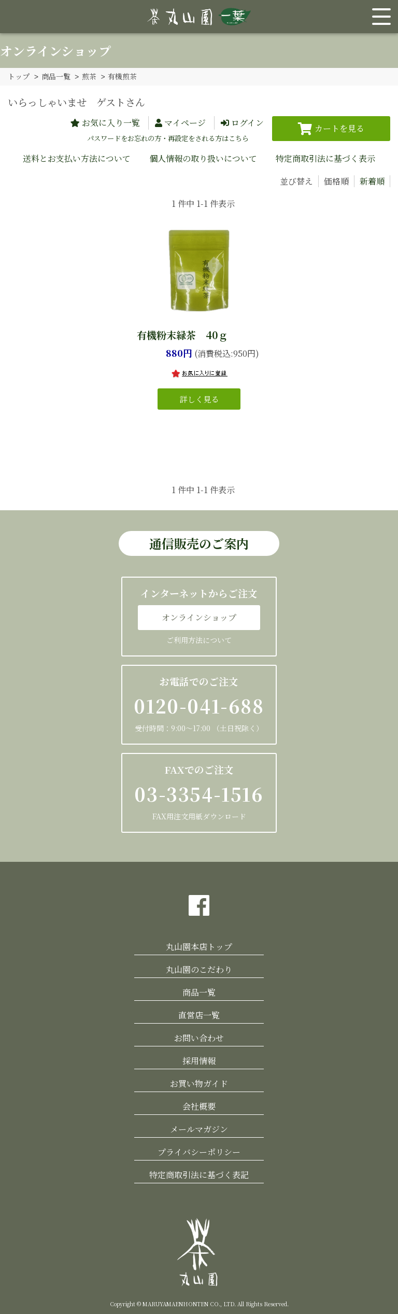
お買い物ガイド (199, 1083)
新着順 (372, 181)
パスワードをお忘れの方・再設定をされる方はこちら (168, 138)
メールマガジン (199, 1129)
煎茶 (89, 76)
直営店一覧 (199, 1015)
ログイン (247, 122)
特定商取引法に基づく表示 (325, 158)
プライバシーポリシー (199, 1151)
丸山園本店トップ (199, 946)
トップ (19, 76)
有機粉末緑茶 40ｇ (182, 334)
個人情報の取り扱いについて (203, 158)
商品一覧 (55, 76)
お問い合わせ (199, 1037)
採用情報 (199, 1060)
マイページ (185, 122)
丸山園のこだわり (199, 969)
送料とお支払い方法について (77, 158)
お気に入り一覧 (111, 122)
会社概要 (199, 1106)
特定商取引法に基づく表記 (199, 1174)
